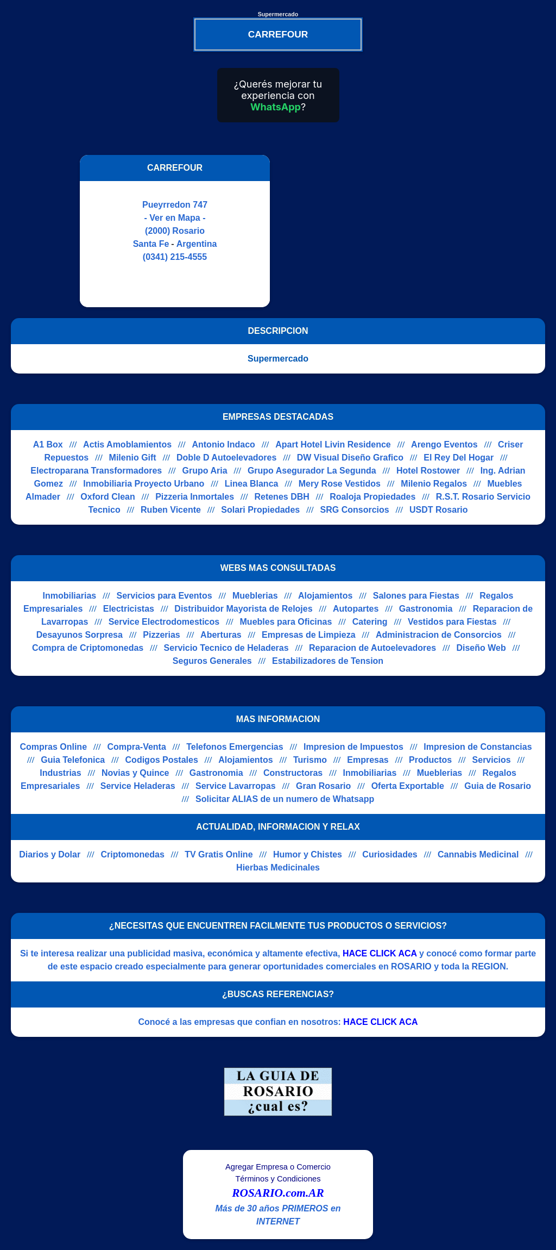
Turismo (310, 759)
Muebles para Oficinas (286, 621)
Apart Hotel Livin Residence (333, 444)
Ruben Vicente (171, 509)
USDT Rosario (438, 509)
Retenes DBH (281, 496)
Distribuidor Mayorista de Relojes (243, 608)
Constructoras (293, 773)
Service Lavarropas (235, 786)
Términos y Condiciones (277, 1178)
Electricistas (128, 608)
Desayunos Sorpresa (79, 634)
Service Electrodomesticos (164, 621)
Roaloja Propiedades (372, 496)
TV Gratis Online (218, 854)
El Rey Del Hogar (459, 457)
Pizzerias (161, 634)
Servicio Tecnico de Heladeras (226, 647)
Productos (430, 759)
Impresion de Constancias (478, 746)
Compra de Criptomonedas (87, 647)
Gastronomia (426, 608)
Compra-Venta (136, 746)
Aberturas (221, 634)
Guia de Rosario (497, 786)
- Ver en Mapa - (175, 217)
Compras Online (53, 746)
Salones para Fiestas (416, 595)
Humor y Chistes (307, 854)
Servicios (491, 759)
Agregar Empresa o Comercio (278, 1166)
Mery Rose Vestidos (340, 483)
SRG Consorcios (354, 509)
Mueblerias (255, 595)
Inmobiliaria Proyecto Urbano (143, 483)
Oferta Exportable (407, 786)
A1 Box (48, 444)
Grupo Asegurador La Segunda (312, 470)
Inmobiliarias (69, 595)
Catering (370, 621)
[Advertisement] (372, 231)
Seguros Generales (212, 661)
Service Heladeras (137, 786)
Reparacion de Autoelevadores (372, 647)
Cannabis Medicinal (478, 854)
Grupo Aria (205, 470)
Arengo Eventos (444, 444)
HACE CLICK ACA (380, 953)
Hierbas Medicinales (278, 867)
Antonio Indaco (223, 444)
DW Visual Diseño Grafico (350, 457)
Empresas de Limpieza (309, 634)
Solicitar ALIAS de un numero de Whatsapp (284, 799)
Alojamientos (325, 595)
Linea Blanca (252, 483)
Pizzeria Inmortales (194, 496)
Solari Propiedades (260, 509)
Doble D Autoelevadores (226, 457)
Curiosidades (389, 854)
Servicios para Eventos (164, 595)
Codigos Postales (161, 759)
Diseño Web (481, 647)
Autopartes (355, 608)
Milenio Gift (132, 457)
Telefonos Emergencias (234, 746)
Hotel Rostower (428, 470)
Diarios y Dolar (49, 854)
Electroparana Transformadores (96, 470)
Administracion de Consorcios (439, 634)
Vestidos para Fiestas (452, 621)
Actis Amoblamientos (127, 444)
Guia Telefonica (73, 759)
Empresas (368, 759)
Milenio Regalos (434, 483)
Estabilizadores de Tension (327, 661)
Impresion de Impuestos (353, 746)
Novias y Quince (135, 773)
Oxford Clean (107, 496)
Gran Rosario (323, 786)
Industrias (60, 773)
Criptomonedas (132, 854)
